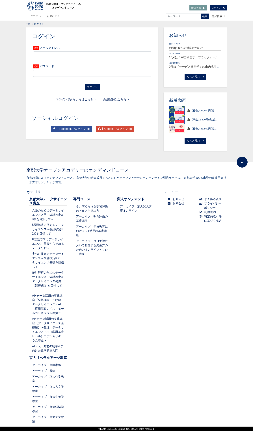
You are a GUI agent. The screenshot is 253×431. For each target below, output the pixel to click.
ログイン (218, 7)
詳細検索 (218, 16)
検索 (204, 16)
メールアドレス (50, 47)
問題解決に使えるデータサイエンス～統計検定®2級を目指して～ (48, 229)
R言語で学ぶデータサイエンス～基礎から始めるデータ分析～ (48, 244)
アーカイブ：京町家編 (46, 365)
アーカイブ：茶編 (43, 370)
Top (28, 24)
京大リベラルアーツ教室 (48, 358)
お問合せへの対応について (186, 47)
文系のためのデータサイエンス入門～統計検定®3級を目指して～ (48, 215)
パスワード (47, 66)
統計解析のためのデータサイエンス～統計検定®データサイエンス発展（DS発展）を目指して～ (48, 281)
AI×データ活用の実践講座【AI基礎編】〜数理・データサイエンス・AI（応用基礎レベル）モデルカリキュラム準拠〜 (48, 304)
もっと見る (195, 76)
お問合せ (176, 203)
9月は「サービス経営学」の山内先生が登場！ (198, 66)
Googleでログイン (115, 128)
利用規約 (208, 212)
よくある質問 (211, 199)
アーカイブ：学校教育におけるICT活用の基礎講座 (92, 231)
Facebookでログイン (71, 128)
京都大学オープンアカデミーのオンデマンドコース (77, 170)
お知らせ (53, 16)
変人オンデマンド (130, 199)
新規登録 (198, 7)
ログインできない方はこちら (75, 99)
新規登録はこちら (116, 99)
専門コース (81, 199)
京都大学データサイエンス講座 (48, 201)
